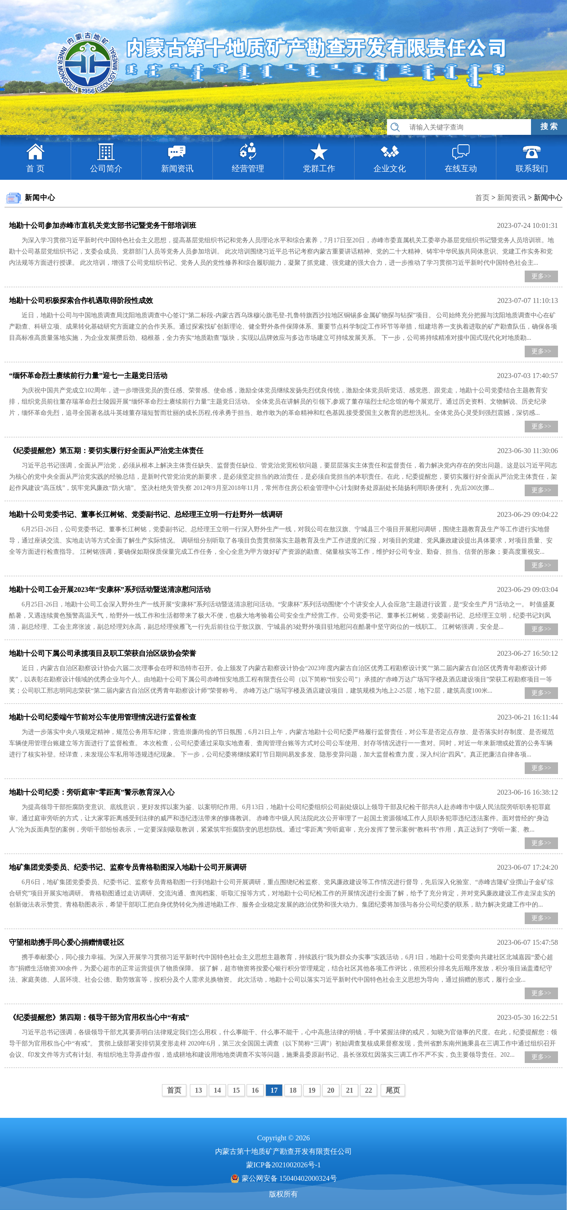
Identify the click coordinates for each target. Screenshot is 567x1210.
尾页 (393, 1090)
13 (198, 1090)
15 (236, 1090)
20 (330, 1090)
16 (255, 1090)
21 (349, 1090)
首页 (482, 197)
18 (293, 1090)
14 (217, 1090)
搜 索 (549, 126)
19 (311, 1090)
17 (274, 1090)
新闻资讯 (511, 197)
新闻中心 (548, 197)
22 (368, 1090)
